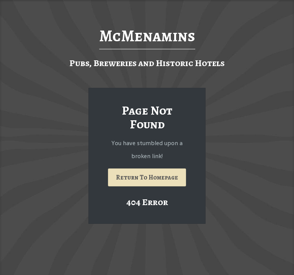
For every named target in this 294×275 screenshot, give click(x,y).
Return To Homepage (147, 177)
